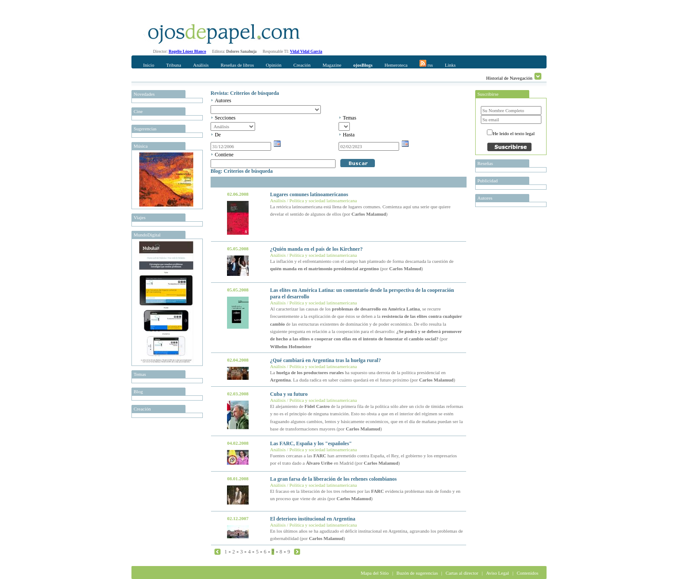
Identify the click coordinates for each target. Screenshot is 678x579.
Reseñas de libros (237, 65)
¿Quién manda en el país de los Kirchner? (316, 249)
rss (426, 64)
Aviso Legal (497, 573)
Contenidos (527, 573)
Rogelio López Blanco (187, 51)
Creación (302, 65)
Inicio (148, 65)
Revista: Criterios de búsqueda (245, 93)
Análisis (200, 65)
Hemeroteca (395, 65)
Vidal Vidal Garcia (306, 51)
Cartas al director (461, 573)
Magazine (332, 65)
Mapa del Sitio (375, 573)
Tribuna (173, 65)
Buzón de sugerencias (417, 573)
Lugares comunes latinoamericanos (309, 194)
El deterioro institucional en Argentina (312, 519)
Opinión (273, 65)
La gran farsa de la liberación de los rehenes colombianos (333, 479)
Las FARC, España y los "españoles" (311, 443)
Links (450, 65)
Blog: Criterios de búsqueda (242, 171)
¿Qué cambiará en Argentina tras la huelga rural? (325, 360)
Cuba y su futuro (289, 394)
